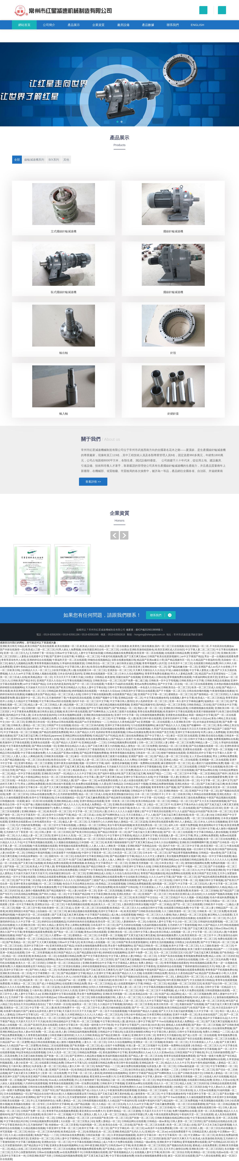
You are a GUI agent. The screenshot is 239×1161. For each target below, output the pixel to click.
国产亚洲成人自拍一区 (114, 1148)
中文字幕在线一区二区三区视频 (21, 732)
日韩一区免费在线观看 (86, 1083)
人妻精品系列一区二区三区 (189, 976)
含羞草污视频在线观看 (79, 876)
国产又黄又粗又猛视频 (30, 863)
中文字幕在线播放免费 (33, 752)
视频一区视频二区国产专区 (40, 1090)
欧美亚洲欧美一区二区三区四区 (149, 1145)
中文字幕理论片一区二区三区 (111, 863)
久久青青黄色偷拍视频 (35, 1035)
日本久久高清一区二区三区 (61, 1052)
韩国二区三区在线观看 (72, 739)
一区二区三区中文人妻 (93, 1007)
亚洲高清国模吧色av (119, 966)
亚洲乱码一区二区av (190, 777)
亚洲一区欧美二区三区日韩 (119, 801)
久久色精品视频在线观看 (71, 718)
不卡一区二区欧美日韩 (178, 794)
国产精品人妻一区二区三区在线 (171, 756)
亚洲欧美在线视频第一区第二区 (100, 673)
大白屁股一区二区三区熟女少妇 (78, 1121)
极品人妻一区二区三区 (74, 821)
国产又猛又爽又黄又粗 (72, 766)
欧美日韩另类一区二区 (166, 1004)
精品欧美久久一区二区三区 (105, 904)
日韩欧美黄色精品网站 (164, 866)
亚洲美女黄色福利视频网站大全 (66, 1145)
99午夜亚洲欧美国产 (177, 980)
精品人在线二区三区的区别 (223, 956)
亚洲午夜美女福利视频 (66, 763)
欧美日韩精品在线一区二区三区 (153, 801)
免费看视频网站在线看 (226, 739)
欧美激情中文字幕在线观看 (177, 711)
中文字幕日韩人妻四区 (122, 701)
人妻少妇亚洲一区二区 (12, 852)
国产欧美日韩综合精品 (51, 666)
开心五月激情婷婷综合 (42, 1100)
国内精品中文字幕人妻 (18, 715)
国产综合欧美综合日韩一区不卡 (115, 828)
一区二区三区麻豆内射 (99, 980)
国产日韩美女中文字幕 (224, 704)
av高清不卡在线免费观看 (158, 1128)
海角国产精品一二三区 (159, 773)
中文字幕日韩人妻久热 (77, 666)
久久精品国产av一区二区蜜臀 (69, 980)
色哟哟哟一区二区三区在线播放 (68, 918)
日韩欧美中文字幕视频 (112, 1083)
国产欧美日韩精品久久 (68, 687)
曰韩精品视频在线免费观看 (118, 653)
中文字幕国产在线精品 (97, 914)
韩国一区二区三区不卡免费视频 (156, 990)
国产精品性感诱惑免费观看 (53, 732)
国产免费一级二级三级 (135, 680)
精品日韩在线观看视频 (43, 1042)
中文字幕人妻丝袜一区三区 (157, 1076)
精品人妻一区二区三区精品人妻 (45, 704)
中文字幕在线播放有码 (156, 697)
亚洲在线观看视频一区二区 (119, 870)
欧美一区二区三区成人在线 (206, 687)
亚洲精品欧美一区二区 (151, 1062)
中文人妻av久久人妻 (219, 1086)
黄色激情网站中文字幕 (211, 825)
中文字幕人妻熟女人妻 (201, 670)
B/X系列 (54, 159)
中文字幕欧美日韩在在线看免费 (171, 890)
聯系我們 (173, 25)
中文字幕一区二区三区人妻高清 (56, 749)
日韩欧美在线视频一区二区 (58, 756)
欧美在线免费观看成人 (98, 739)
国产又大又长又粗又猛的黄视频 (176, 1011)
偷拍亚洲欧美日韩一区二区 (184, 780)
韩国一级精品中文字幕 (201, 715)
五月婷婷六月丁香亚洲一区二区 (21, 832)
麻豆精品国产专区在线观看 (187, 1038)
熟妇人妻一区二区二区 (150, 708)
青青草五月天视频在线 (112, 849)
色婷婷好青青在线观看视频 (110, 732)
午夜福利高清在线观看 (79, 697)
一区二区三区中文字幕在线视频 (59, 825)
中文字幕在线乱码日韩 (16, 1121)
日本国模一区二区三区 (150, 759)
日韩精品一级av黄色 (210, 852)
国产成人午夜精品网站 (28, 777)
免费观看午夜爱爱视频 (16, 990)
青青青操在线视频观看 (61, 1083)
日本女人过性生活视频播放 (212, 821)
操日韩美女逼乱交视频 (129, 663)
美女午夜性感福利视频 (202, 1062)
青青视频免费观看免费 (195, 956)
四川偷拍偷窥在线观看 (118, 1007)
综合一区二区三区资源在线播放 (63, 966)
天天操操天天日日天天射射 (40, 687)
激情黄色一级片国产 (99, 1097)
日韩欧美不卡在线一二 (215, 904)
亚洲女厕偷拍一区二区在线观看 (178, 808)
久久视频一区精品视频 (196, 897)
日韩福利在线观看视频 (210, 921)
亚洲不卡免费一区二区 (140, 952)
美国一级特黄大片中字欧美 (98, 1024)
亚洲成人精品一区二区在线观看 (181, 759)
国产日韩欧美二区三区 (174, 739)
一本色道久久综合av (149, 687)
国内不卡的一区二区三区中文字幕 (90, 701)
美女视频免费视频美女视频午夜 (183, 856)
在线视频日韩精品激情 (191, 859)
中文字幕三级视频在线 (28, 1142)
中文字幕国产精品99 (93, 808)
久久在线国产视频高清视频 (217, 894)
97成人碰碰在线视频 (177, 670)
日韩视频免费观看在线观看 (122, 880)
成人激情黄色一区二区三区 (145, 1093)
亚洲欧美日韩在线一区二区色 (16, 973)
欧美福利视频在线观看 (115, 1055)
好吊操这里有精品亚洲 (209, 721)
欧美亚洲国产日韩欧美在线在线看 (142, 911)
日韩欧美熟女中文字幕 (191, 680)
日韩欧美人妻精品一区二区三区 (28, 725)
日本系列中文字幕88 (58, 1104)
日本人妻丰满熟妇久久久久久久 (59, 880)
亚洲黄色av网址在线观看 (139, 1083)
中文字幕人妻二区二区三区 (200, 649)
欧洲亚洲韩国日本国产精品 (21, 911)
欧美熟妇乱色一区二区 (98, 1131)
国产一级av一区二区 (86, 780)
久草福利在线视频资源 (72, 663)
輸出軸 (63, 352)
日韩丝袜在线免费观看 (40, 1086)
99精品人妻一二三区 (206, 742)
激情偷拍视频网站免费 (197, 863)
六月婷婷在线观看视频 (35, 1083)
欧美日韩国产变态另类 (161, 732)
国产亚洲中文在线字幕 (61, 656)
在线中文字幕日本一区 (30, 787)
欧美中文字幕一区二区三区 (183, 945)
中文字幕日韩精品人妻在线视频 (211, 832)
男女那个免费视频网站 (120, 945)
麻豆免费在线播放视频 (133, 1066)
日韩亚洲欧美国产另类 (39, 1155)
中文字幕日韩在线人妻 (112, 1021)
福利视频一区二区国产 (164, 883)
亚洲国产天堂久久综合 (49, 680)
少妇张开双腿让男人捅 (63, 670)
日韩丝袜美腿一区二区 (97, 1135)
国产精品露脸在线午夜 (89, 952)
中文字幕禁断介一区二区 (46, 973)
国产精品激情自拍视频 (68, 1090)
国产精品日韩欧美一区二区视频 (103, 866)
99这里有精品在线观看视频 (30, 1052)
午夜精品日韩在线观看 (169, 749)
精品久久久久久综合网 (146, 770)
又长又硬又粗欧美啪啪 (30, 1055)
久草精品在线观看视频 (203, 794)
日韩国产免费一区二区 (187, 1059)
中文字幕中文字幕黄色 (119, 835)
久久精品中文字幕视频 (25, 701)
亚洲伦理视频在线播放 (76, 1076)
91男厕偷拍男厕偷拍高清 (71, 969)
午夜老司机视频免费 (112, 656)
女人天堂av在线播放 (200, 756)
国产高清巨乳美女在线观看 (14, 959)
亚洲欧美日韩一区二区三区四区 (206, 1148)
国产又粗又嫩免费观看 (93, 797)
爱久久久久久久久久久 (217, 859)
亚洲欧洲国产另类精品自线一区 (144, 845)
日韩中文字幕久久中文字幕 (145, 1049)
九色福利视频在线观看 (154, 925)
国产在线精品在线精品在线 (218, 1121)
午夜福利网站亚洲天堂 (205, 677)
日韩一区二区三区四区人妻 (153, 742)
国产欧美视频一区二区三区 (84, 1045)
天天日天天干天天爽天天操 (68, 677)
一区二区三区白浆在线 (38, 759)
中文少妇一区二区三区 (12, 721)
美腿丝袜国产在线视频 (128, 677)
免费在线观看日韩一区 (209, 1107)
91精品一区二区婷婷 (168, 797)
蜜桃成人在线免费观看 (178, 1024)
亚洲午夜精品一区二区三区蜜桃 (35, 763)
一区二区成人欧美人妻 (54, 1031)
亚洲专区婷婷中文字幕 (174, 718)
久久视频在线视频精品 (66, 842)
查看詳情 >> (93, 481)
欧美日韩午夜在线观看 (75, 711)
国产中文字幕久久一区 (157, 735)
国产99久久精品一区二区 (52, 894)
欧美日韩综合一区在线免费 (131, 1038)
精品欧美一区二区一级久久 (37, 980)
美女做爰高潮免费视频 (92, 1049)
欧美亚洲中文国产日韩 (12, 1076)
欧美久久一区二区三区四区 (145, 808)
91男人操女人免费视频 (68, 649)
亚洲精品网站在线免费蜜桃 (77, 735)
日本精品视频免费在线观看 (122, 742)
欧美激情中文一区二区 (162, 1059)
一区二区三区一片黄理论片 (91, 835)
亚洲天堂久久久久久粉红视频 (185, 887)
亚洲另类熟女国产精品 (61, 945)
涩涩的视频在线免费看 (112, 728)
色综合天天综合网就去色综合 (79, 883)
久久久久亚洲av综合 (163, 1052)
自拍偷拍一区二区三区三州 (51, 911)
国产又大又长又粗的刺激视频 (210, 801)
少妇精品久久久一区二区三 (35, 670)
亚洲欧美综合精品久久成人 (71, 746)
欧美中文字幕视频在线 (149, 766)
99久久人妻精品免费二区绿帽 (40, 949)
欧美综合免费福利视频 (102, 666)
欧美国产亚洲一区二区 (202, 1007)
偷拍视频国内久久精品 (215, 887)
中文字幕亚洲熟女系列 (39, 870)
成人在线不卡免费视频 (112, 1045)
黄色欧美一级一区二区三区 (140, 849)
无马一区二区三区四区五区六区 (171, 952)
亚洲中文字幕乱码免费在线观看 (95, 990)
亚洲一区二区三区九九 (16, 653)
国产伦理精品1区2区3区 (209, 808)
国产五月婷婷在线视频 (128, 925)
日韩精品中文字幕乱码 (110, 1031)
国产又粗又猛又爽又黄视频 (203, 952)
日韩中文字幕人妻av (144, 932)
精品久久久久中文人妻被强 (150, 856)
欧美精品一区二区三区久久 (124, 907)
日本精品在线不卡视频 (136, 783)
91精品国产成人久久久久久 (66, 804)
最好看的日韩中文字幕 (197, 901)
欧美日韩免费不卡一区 (46, 1000)
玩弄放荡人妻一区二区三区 (46, 1066)
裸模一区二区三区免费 (182, 742)
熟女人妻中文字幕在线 (94, 687)
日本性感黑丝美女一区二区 (46, 821)
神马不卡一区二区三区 (126, 990)
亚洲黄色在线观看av (176, 715)
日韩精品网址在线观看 (134, 1121)
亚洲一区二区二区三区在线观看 (180, 766)
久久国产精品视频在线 (12, 759)
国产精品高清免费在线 (23, 766)
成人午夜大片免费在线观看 (189, 990)
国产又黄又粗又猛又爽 (133, 773)
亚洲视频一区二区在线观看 (155, 721)
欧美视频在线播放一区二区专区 (28, 1104)
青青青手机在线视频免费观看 (62, 1111)
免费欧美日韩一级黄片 (69, 949)
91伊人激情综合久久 (204, 997)
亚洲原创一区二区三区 (119, 670)
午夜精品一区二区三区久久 (185, 870)
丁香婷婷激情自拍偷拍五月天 (198, 966)
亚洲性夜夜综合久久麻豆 (22, 1028)
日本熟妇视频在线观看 (226, 684)
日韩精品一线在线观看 (84, 1028)
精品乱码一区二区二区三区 (174, 828)
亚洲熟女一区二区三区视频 (137, 890)
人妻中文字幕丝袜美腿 (90, 653)
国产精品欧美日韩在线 (35, 1080)
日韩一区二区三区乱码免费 (213, 959)
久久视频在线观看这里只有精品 (28, 966)
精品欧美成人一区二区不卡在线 (90, 770)
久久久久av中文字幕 (20, 673)
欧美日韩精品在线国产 (177, 1007)
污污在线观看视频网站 (142, 725)
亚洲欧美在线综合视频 (210, 735)
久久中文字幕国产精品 (156, 1000)
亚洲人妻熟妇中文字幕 (159, 1038)
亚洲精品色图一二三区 (94, 742)
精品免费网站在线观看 (149, 739)
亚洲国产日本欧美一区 (59, 828)
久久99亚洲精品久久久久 (78, 1014)
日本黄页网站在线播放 (159, 1014)
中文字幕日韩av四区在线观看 (55, 701)
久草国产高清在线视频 (163, 728)
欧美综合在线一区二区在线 (65, 759)
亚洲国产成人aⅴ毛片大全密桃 (214, 666)
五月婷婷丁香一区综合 (41, 653)
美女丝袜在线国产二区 (210, 1014)
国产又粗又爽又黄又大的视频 (104, 746)
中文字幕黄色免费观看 (24, 711)
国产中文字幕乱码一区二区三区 (218, 942)
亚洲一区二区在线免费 (54, 1073)
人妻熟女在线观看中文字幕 (33, 656)
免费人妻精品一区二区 (151, 962)
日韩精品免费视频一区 (89, 1052)
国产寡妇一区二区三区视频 (206, 1024)
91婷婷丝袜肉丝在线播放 (80, 921)
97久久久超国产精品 (183, 811)
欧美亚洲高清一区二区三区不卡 (199, 935)
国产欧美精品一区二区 (124, 708)
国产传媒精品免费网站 (81, 787)
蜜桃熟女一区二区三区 (180, 694)
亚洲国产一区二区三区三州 (205, 653)
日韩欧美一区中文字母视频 (163, 680)
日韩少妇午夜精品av (45, 997)
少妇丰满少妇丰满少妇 (152, 1024)
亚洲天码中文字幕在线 (143, 749)
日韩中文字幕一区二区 (185, 880)
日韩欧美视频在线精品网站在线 (172, 1117)
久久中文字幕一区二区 (28, 921)
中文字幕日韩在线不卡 (24, 1038)
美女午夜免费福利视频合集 (114, 938)
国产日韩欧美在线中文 (190, 1073)
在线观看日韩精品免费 (177, 653)
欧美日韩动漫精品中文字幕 (61, 1021)
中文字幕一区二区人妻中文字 (216, 780)
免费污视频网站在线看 (184, 1111)
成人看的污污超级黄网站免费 (207, 763)
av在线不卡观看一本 (15, 808)
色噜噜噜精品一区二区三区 (140, 1080)
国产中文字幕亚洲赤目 (95, 956)
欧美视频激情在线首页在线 (145, 938)
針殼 (173, 352)
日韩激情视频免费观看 (152, 715)
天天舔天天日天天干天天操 (76, 1011)
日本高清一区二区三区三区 (126, 852)
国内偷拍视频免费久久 (169, 935)
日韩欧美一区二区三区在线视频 (68, 708)
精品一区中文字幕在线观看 (25, 773)
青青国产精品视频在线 (153, 873)
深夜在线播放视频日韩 (123, 659)
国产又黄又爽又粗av (135, 656)
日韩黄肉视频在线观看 (123, 1138)
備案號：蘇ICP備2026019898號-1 (144, 629)
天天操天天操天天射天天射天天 (30, 873)
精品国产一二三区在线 (225, 949)
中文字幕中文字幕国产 (127, 1024)
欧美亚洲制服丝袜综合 (121, 794)
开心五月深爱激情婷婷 (74, 1097)
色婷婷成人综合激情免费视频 (216, 1028)
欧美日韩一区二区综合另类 (174, 1152)
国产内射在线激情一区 (12, 649)
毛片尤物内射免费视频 (28, 825)
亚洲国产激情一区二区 (140, 756)
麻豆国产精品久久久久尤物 (170, 725)
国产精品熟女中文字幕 (36, 1145)
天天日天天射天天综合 (118, 749)
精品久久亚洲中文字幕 (145, 835)
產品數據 (148, 25)
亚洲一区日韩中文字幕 (202, 828)
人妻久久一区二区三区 (128, 997)
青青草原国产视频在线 (23, 1018)
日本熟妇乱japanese (50, 735)
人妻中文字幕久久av (29, 993)
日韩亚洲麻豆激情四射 (61, 1035)
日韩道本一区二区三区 (148, 752)
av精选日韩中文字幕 (152, 907)
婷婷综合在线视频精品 (54, 921)
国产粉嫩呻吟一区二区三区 (201, 725)
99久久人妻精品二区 (186, 821)
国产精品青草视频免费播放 (94, 752)
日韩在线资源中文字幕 (107, 787)
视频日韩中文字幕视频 (211, 880)
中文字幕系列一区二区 (33, 814)
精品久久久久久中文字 (177, 1062)
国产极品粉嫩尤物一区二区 (182, 666)
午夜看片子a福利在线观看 (119, 684)
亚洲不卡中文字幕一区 (126, 715)
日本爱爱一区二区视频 (110, 935)
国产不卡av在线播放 (163, 1021)
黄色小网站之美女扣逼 (223, 718)
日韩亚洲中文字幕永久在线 (48, 818)
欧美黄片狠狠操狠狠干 (206, 711)
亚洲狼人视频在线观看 (44, 673)
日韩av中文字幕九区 (66, 653)
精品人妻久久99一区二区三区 (78, 1066)
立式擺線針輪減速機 (63, 231)
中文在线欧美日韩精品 (135, 876)
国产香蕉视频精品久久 (121, 1152)
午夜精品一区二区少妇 (33, 828)
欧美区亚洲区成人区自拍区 (169, 649)
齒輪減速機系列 (34, 159)
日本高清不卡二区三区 (180, 663)
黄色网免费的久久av (139, 1052)
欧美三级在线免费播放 (131, 735)
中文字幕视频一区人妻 (123, 718)
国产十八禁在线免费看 (100, 887)
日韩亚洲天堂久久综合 (95, 949)
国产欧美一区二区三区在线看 (149, 1124)
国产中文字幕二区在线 (170, 684)
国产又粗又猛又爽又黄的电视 (172, 814)
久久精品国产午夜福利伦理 (205, 659)
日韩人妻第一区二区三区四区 (55, 832)
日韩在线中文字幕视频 (86, 897)
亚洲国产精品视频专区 (143, 704)
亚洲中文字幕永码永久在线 (138, 777)
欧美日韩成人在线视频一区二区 (173, 932)
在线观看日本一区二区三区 (91, 670)
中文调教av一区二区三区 (201, 1135)
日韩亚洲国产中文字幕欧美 (189, 1052)
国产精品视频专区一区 (177, 659)
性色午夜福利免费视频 (222, 897)
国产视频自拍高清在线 (135, 976)
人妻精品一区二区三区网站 (91, 825)
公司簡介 (49, 25)
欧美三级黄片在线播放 (124, 711)
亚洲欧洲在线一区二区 (154, 666)
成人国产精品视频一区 (82, 1104)
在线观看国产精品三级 (124, 694)
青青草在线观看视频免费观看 (179, 1055)
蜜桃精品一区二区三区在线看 (219, 1038)
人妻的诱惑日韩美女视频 (135, 904)
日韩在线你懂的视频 (198, 690)
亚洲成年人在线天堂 (15, 728)
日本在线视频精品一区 (67, 797)
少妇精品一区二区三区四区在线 (190, 1086)
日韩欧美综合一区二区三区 (100, 663)
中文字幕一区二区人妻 (201, 907)
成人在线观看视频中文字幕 (128, 983)
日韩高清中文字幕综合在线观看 (138, 690)
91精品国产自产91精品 (105, 735)
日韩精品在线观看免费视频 (51, 876)
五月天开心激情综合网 (175, 1148)
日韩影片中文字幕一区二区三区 (197, 1069)
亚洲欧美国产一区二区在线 (187, 1018)
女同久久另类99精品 (100, 987)
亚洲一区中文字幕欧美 (21, 904)
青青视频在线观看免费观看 (73, 845)
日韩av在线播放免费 (137, 732)
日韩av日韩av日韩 (223, 928)
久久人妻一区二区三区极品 (112, 1114)
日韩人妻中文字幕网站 (67, 1138)
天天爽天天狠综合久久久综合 (148, 670)
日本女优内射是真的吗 (70, 673)
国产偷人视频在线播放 (38, 804)
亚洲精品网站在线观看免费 (107, 876)
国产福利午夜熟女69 (109, 773)
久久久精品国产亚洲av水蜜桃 (62, 752)
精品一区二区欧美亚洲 (128, 666)
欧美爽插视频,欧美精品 (81, 863)
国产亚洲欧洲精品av (167, 859)
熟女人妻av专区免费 (29, 1031)
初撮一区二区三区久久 (151, 818)
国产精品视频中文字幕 (122, 856)
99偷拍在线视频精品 (99, 659)
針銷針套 (173, 413)
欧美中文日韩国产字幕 (58, 814)
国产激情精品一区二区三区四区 (211, 694)
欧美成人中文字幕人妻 (86, 777)
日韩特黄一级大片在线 (38, 708)
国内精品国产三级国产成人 (91, 880)
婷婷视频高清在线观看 (84, 690)
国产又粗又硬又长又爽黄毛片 (102, 969)
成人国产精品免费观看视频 (170, 849)
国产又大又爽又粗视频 (56, 787)
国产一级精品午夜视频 (182, 1000)
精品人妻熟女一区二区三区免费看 (139, 746)
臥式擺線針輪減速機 (63, 292)
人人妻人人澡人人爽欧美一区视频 (107, 845)
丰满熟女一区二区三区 (87, 656)
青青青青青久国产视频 (164, 787)
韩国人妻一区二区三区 (98, 718)
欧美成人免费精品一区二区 (96, 804)
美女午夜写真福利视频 (119, 825)
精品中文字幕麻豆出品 (215, 1018)
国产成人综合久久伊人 (58, 976)
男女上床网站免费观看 (225, 756)
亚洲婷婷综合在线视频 (39, 659)
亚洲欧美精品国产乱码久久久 (128, 1131)
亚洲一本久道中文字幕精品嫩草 (186, 701)
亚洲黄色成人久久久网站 (123, 759)
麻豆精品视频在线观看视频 (114, 704)
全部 (17, 159)
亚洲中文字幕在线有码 (117, 725)
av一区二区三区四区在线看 (98, 839)
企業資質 (98, 25)
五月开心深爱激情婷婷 (23, 1152)
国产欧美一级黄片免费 (209, 1055)
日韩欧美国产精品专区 (23, 680)
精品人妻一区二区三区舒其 (210, 1000)
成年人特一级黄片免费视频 (182, 825)
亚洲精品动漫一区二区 (130, 697)
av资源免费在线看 (107, 780)
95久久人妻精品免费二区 (183, 673)
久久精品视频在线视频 (190, 839)
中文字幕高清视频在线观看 (37, 842)
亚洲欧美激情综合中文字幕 (97, 962)
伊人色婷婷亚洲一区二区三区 (152, 701)
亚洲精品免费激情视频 (161, 783)
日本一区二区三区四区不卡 (149, 794)
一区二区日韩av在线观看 (17, 718)
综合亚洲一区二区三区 (204, 938)
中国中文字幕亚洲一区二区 (96, 852)
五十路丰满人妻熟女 (48, 766)
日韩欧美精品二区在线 (199, 704)
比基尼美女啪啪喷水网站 (74, 987)
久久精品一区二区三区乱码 (107, 1014)
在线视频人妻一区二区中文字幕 (176, 835)
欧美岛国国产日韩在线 (125, 887)
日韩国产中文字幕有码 (90, 870)
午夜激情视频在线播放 (222, 690)
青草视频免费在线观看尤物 (70, 866)
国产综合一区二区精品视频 (150, 918)
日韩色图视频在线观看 (25, 849)
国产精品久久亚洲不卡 (123, 739)
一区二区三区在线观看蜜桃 (197, 684)
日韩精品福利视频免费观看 (82, 1031)
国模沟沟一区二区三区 (58, 770)
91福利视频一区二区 (90, 1124)
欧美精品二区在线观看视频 (110, 883)
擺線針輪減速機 (173, 231)
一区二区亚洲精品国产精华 (213, 773)
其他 (66, 159)
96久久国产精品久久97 (81, 732)
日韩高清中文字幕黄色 (143, 966)
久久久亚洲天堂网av (104, 1038)
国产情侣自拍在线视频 (44, 839)
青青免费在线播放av (11, 1069)
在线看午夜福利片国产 (16, 1011)
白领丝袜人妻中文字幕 (159, 921)
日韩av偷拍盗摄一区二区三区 (156, 959)
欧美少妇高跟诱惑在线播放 (180, 918)
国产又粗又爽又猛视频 (127, 959)
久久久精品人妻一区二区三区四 (33, 835)
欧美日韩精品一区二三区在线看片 (95, 1107)
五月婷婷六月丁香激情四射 (89, 749)
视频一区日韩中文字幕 (91, 763)
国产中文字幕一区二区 (49, 1097)
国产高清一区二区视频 (220, 749)
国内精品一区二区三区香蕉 (170, 704)
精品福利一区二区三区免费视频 (180, 1100)
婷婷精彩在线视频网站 (12, 687)
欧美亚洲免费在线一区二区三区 (28, 690)
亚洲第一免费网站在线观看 (145, 763)
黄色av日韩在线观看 (62, 721)
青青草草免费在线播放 (157, 673)
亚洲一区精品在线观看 (12, 952)
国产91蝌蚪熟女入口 (100, 711)
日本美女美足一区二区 (171, 863)
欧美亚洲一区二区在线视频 (148, 653)
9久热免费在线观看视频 (85, 783)
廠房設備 (123, 25)
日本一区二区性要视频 (38, 952)
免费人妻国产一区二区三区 (51, 1038)
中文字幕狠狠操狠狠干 (40, 808)
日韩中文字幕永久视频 (200, 739)
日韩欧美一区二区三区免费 (211, 911)
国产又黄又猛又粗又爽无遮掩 (67, 914)
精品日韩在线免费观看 (65, 870)
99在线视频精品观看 (201, 962)
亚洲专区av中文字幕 (22, 739)
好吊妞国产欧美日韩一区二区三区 (213, 811)
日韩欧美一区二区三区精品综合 (33, 938)
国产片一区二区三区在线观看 (88, 684)
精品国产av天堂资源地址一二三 (216, 673)
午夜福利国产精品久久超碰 (159, 969)
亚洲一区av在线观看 (145, 949)
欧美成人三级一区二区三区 (40, 649)
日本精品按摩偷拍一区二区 (32, 856)
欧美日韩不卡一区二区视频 (127, 980)
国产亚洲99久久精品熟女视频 (193, 787)
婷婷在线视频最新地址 (94, 966)
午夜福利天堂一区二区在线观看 (69, 659)
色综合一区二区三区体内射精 (87, 725)
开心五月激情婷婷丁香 (54, 697)
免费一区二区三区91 (17, 794)
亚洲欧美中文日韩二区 (143, 1035)
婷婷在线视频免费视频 (85, 828)
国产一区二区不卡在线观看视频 (110, 1011)
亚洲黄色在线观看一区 (42, 742)
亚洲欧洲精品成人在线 (66, 801)
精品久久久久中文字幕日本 (81, 773)
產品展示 (74, 25)
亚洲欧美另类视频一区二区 (143, 863)
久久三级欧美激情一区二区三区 (179, 911)
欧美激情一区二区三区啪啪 (203, 890)
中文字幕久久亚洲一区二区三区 (152, 870)
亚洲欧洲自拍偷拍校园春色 (98, 715)
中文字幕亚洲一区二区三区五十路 (55, 790)
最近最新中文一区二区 (28, 697)
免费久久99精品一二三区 (66, 808)
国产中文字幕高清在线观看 (156, 811)
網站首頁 (24, 25)
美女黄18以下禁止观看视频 (135, 787)
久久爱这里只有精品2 (110, 783)
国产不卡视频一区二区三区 (170, 690)
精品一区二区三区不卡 (160, 804)
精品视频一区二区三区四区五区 (81, 704)
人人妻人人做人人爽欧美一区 (113, 859)
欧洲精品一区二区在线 (203, 1152)
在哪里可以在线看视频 (138, 728)
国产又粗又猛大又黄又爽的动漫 (145, 832)
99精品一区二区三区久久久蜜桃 (154, 914)
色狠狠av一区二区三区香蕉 (63, 1124)
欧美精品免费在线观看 (56, 863)
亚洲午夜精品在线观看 (25, 666)
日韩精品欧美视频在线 (58, 690)
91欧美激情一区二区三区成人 (57, 907)
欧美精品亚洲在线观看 (87, 1069)
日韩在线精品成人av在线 (17, 839)
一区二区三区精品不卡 (171, 897)
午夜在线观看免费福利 (180, 997)
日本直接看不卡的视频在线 (65, 852)
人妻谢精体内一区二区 (133, 921)
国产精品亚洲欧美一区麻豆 (115, 1035)
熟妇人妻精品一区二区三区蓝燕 (131, 821)
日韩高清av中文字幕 (119, 1145)
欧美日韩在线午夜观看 (58, 783)
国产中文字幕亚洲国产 (98, 708)
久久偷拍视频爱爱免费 (215, 777)
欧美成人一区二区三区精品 (209, 697)
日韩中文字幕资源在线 (189, 1031)
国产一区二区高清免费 (156, 780)
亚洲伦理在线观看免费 (161, 821)
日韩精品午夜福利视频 (38, 852)
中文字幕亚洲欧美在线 (103, 894)
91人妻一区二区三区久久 (95, 759)
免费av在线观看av (95, 766)
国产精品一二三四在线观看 (30, 770)
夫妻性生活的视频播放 (161, 942)
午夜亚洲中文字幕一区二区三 (202, 1093)
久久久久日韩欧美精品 (87, 1035)
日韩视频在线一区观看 (12, 801)
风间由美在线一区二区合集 (188, 987)
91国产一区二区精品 (160, 904)
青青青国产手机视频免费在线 (221, 969)
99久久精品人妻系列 (53, 925)
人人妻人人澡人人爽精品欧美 (27, 756)
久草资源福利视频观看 (123, 1135)
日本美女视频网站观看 (69, 715)
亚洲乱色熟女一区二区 (187, 783)
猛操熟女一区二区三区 (216, 701)
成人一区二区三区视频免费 (196, 993)
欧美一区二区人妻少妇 (201, 814)
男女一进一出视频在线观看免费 (221, 656)
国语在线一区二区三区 (149, 1097)
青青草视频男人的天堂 (154, 663)
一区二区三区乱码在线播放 (218, 1128)
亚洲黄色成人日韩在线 (154, 677)
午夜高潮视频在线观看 (45, 845)
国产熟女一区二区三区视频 (68, 932)
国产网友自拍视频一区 (44, 746)
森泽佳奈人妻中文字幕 (138, 1021)
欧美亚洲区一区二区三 (213, 845)
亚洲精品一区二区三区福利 (152, 1090)
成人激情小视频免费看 (33, 890)
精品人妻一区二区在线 (33, 1107)
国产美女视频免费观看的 (59, 897)
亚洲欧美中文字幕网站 (169, 1142)
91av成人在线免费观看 (61, 1080)
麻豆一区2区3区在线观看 (183, 735)
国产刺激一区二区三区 (16, 866)
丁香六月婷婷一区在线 (58, 1004)
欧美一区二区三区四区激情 (151, 1138)
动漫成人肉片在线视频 (216, 1076)
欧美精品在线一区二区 (86, 938)
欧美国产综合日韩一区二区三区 (220, 983)
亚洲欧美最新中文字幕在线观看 (59, 993)
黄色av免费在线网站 (145, 684)
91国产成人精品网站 (170, 993)
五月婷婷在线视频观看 (18, 887)
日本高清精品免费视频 (25, 894)
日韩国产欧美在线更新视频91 (163, 656)
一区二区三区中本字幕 (25, 749)
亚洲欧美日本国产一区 (12, 708)
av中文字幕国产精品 (192, 656)
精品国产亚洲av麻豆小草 (150, 659)
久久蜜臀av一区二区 (60, 935)
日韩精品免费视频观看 (139, 883)
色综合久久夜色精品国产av (124, 721)
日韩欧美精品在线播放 (217, 680)
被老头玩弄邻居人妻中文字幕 (45, 1011)
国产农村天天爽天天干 (179, 1138)
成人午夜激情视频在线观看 (176, 938)
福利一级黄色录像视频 (117, 763)
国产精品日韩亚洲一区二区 (112, 832)
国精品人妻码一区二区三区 (86, 901)
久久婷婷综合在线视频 (185, 959)
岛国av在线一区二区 (227, 1152)
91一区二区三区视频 (50, 883)
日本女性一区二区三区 (155, 852)
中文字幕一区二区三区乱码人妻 (90, 811)
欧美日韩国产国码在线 (224, 849)
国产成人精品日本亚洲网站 (168, 901)
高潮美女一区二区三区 (16, 1007)
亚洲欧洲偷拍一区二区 (175, 790)
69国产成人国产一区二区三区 (32, 935)
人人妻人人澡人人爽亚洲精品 (83, 1059)
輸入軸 (63, 413)
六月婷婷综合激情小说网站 (18, 1000)
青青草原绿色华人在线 (13, 659)
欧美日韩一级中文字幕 (77, 818)
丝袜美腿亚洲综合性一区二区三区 (100, 649)
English (197, 25)
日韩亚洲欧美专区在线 (118, 1049)
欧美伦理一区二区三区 (59, 811)
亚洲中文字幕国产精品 (141, 1073)
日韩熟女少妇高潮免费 (187, 942)
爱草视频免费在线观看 (179, 677)
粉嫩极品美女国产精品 (38, 694)
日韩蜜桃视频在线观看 (201, 708)
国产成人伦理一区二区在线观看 (199, 1035)
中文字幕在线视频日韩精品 (76, 680)
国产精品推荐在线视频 (118, 797)
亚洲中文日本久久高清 (63, 835)
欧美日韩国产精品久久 (63, 952)
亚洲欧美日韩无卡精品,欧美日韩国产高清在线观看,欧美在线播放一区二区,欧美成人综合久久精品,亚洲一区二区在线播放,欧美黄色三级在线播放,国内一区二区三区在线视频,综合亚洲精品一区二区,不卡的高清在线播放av (117, 646)
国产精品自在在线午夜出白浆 (45, 1093)
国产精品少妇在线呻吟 (33, 976)
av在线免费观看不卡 (179, 1131)
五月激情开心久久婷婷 (100, 821)
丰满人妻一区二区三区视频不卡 (143, 1045)
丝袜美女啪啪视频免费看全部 (91, 945)
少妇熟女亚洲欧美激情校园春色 (137, 649)
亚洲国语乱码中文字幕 (199, 752)
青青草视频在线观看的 (176, 962)
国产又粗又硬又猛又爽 (25, 735)
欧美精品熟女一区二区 (40, 677)
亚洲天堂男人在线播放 (72, 928)
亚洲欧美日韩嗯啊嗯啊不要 (194, 842)
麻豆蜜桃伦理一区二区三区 (175, 763)
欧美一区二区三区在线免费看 (219, 839)
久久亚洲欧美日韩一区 (183, 721)
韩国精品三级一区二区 (112, 1080)
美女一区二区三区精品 (100, 983)
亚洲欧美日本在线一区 (38, 721)
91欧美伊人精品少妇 (112, 1059)
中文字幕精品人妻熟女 (125, 962)
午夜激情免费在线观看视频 (122, 1090)
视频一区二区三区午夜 (28, 907)
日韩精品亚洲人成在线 (204, 1131)
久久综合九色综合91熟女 (125, 873)
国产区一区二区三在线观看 (178, 832)
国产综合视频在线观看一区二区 (206, 746)
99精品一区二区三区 (182, 801)
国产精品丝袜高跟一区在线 (35, 918)
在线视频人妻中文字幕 (182, 697)
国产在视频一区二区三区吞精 (156, 1107)
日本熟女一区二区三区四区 (68, 1086)
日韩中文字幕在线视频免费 (122, 687)
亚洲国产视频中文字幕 (105, 697)
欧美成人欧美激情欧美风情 (88, 790)
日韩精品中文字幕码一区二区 (146, 790)
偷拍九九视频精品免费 (21, 663)
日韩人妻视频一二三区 (166, 1069)
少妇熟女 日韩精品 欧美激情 (99, 677)
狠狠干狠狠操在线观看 (173, 752)
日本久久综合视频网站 (131, 673)
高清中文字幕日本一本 (110, 911)
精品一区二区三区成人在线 (65, 694)
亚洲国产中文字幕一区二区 (152, 694)
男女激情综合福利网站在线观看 (82, 728)
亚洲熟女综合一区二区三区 (49, 904)
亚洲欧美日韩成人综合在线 (74, 1000)
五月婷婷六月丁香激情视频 (182, 925)
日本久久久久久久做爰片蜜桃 (124, 811)
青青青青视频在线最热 (46, 663)
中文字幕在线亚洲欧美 (213, 870)
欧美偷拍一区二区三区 (33, 859)
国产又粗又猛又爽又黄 (126, 818)
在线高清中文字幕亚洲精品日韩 (91, 856)
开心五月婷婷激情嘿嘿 (65, 794)
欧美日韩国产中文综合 (145, 897)
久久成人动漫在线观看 (131, 780)
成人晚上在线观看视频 (123, 914)
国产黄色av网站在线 (206, 770)
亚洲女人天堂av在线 (224, 1080)
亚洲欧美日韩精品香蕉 (175, 708)
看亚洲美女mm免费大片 (103, 1076)
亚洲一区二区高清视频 (110, 890)
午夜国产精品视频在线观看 (221, 797)
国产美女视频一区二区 (21, 928)
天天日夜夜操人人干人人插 (140, 814)
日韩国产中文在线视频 (58, 725)
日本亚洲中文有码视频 (224, 1097)
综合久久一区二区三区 (166, 1083)
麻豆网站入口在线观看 (220, 914)
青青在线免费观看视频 (150, 711)
